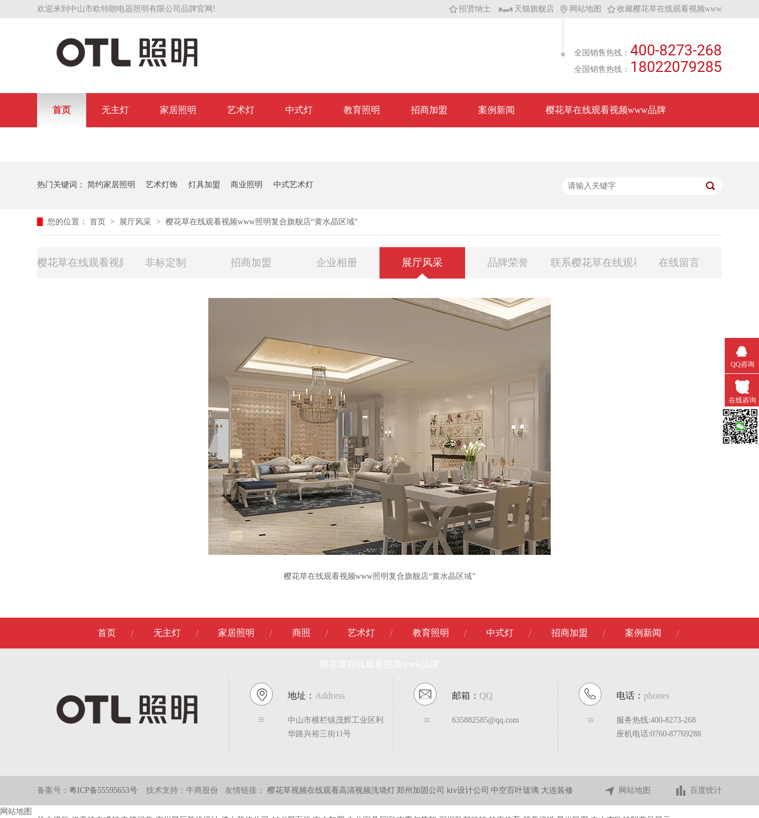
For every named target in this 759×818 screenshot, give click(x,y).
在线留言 (679, 262)
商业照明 (247, 184)
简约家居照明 (111, 184)
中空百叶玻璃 (516, 790)
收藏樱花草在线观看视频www (664, 9)
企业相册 (336, 262)
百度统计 (698, 790)
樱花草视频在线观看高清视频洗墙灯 (332, 790)
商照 (301, 633)
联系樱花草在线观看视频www (113, 144)
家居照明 (178, 110)
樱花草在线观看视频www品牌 (606, 110)
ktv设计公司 (469, 790)
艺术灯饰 (161, 184)
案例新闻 (496, 110)
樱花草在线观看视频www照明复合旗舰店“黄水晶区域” (261, 221)
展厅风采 (136, 221)
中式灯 (299, 110)
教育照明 (362, 110)
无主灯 (115, 110)
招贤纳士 (470, 9)
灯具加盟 (204, 184)
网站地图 (580, 9)
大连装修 (557, 790)
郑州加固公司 (422, 790)
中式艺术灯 (293, 184)
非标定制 (165, 262)
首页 (62, 110)
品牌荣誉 (507, 262)
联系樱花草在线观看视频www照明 (593, 262)
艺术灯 (241, 110)
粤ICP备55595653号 (103, 790)
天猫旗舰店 (526, 9)
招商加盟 (429, 110)
